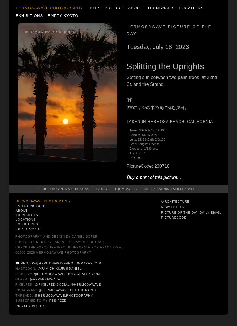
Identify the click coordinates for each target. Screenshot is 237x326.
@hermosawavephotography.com (67, 274)
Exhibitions (29, 15)
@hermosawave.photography (67, 290)
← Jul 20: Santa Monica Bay (63, 189)
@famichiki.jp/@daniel (60, 268)
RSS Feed (58, 300)
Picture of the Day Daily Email (191, 212)
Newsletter (173, 207)
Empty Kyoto (63, 15)
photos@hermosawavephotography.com (61, 263)
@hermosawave (44, 279)
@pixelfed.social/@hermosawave (68, 284)
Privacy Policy (30, 306)
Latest (102, 189)
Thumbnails (161, 8)
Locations (191, 8)
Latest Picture (105, 8)
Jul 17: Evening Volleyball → (171, 189)
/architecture (175, 201)
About (135, 8)
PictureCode (174, 217)
